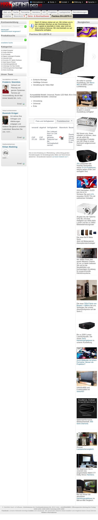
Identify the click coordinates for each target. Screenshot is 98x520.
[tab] (44, 121)
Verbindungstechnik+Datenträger (12, 68)
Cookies (31, 511)
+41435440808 (65, 507)
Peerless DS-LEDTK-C (62, 16)
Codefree (7, 16)
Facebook (5, 511)
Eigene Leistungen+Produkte (11, 56)
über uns (7, 12)
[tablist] (51, 134)
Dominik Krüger (10, 113)
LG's (92, 194)
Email (19, 104)
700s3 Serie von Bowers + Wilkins (86, 304)
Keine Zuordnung (8, 70)
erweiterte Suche (7, 43)
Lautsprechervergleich (85, 449)
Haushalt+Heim (7, 58)
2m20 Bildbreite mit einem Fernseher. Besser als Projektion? (87, 362)
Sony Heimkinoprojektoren (84, 339)
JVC (78, 164)
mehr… (20, 98)
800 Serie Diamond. (85, 423)
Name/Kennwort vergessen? (11, 31)
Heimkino (36, 12)
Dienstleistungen (80, 12)
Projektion (52, 12)
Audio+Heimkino (8, 52)
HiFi (44, 12)
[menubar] (63, 2)
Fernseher (25, 12)
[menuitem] (37, 2)
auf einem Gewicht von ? (60, 157)
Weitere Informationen (49, 512)
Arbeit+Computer (8, 50)
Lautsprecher (64, 12)
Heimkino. (90, 475)
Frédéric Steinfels (11, 82)
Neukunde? (5, 30)
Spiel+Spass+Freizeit (9, 62)
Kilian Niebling (9, 147)
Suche (16, 12)
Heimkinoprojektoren (84, 498)
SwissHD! (80, 391)
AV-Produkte (6, 54)
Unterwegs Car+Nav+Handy (11, 66)
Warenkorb (19, 16)
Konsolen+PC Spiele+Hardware (12, 60)
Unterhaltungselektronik (10, 64)
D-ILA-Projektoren (89, 167)
